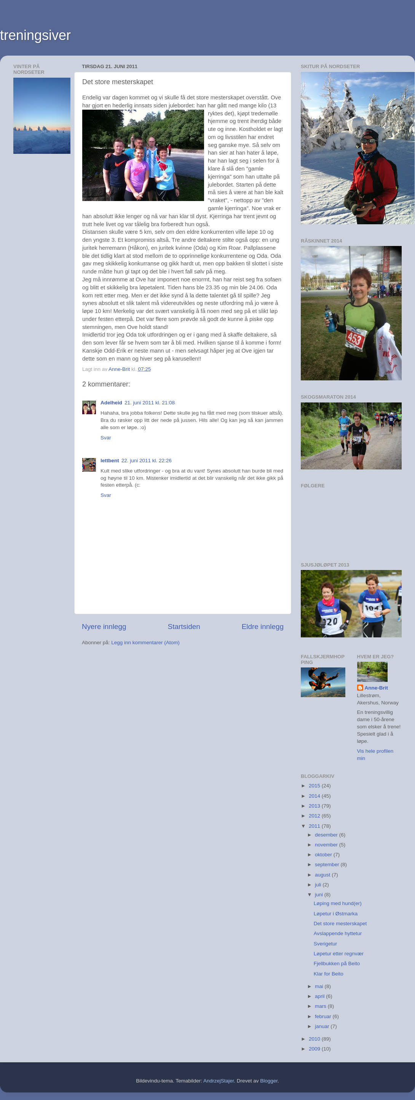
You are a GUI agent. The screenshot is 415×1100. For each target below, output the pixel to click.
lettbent (110, 460)
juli (318, 885)
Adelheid (111, 403)
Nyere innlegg (104, 627)
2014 (315, 796)
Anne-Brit (376, 688)
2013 (315, 806)
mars (321, 1006)
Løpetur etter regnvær (339, 953)
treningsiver (35, 35)
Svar (106, 438)
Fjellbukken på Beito (337, 963)
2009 (315, 1049)
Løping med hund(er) (338, 903)
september (328, 864)
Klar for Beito (328, 974)
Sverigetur (325, 944)
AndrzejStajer (218, 1081)
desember (327, 835)
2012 (315, 816)
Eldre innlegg (263, 627)
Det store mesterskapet (340, 923)
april (320, 996)
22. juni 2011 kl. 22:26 (146, 460)
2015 (315, 786)
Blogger (269, 1081)
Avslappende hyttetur (338, 933)
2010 (315, 1039)
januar (322, 1026)
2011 (315, 826)
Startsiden (184, 627)
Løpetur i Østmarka (336, 913)
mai (320, 986)
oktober (324, 854)
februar (324, 1016)
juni (319, 894)
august (323, 875)
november (327, 845)
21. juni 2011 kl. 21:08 (149, 403)
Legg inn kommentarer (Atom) (145, 642)
